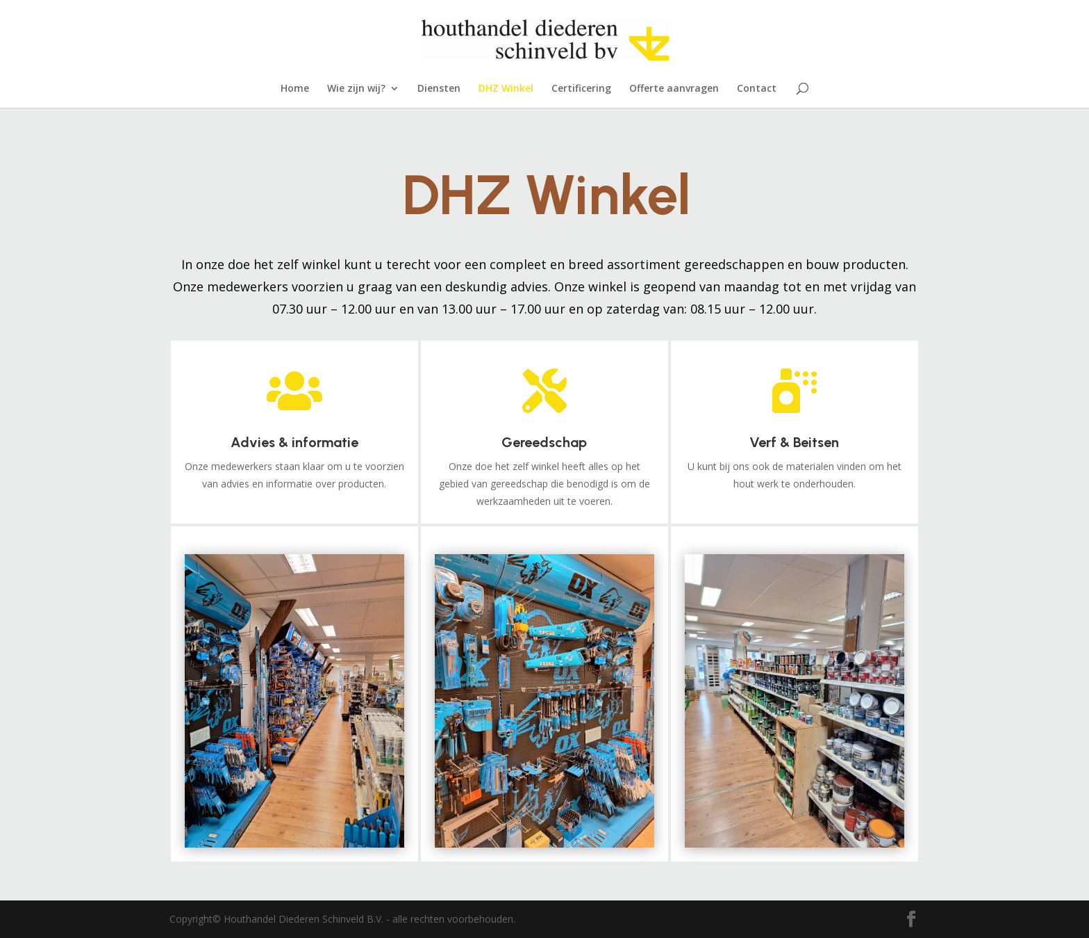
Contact (756, 89)
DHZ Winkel (506, 89)
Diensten (438, 89)
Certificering (581, 89)
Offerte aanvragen (674, 89)
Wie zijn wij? (356, 89)
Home (295, 89)
